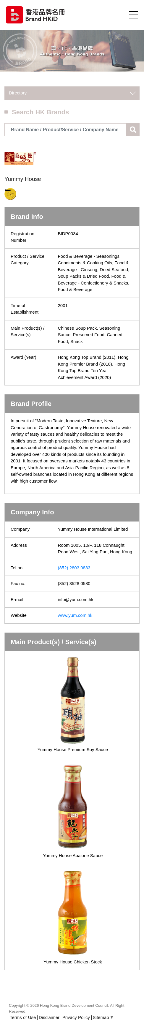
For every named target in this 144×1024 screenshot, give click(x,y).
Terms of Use (23, 1017)
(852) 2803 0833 (74, 567)
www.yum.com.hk (75, 615)
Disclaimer (49, 1017)
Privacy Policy (76, 1017)
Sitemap (103, 1017)
